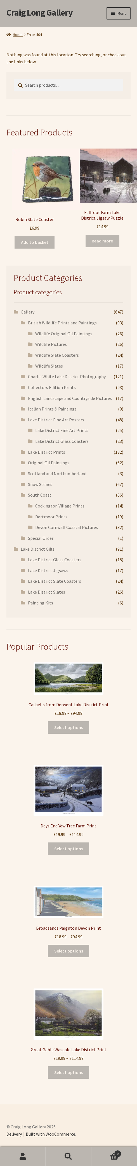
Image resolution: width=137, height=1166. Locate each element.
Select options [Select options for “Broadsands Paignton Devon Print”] (68, 951)
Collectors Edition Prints (52, 387)
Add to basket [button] (34, 242)
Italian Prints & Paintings (52, 409)
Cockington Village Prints (59, 506)
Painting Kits (40, 603)
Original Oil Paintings (48, 462)
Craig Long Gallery (39, 12)
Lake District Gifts (38, 549)
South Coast (39, 495)
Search (68, 1156)
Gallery (27, 312)
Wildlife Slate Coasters (57, 355)
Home (18, 34)
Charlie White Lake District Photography (67, 376)
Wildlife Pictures (51, 344)
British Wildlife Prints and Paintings (62, 322)
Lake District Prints (46, 452)
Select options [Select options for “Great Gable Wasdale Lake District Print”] (68, 1072)
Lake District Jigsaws (48, 570)
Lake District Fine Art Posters (56, 419)
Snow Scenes (40, 484)
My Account (23, 1156)
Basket (106, 1152)
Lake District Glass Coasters (62, 441)
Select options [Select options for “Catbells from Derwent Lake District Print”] (68, 727)
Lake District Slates (46, 592)
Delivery (14, 1134)
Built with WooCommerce (50, 1134)
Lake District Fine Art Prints (61, 430)
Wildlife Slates (49, 366)
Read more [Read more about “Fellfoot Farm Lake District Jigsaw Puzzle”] (102, 241)
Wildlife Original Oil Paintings (63, 333)
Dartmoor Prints (51, 516)
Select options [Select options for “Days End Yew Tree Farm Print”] (68, 848)
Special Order (40, 538)
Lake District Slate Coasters (54, 581)
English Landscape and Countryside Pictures (70, 398)
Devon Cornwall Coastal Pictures (66, 527)
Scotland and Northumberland (57, 473)
